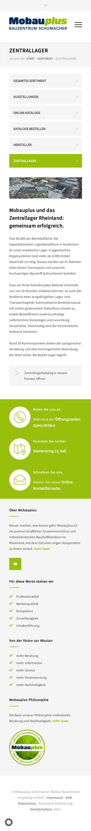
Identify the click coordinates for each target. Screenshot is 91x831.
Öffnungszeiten (67, 419)
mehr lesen (42, 548)
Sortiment (45, 59)
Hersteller (22, 145)
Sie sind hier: (17, 59)
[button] (8, 822)
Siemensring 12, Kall (49, 450)
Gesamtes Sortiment (29, 81)
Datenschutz (27, 803)
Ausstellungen (25, 97)
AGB (69, 797)
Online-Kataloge (26, 113)
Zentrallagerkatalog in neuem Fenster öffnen (45, 376)
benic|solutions (41, 809)
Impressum (55, 797)
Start (30, 59)
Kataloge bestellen (29, 129)
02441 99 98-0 (44, 425)
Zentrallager (24, 161)
